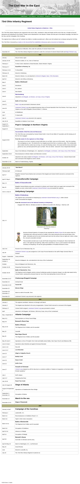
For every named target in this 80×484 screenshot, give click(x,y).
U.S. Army (40, 16)
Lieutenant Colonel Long (21, 107)
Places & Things (56, 16)
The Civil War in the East (24, 5)
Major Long (18, 104)
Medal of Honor (59, 232)
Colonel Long (18, 369)
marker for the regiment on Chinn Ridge (32, 139)
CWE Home (24, 16)
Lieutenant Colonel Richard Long (40, 188)
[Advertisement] (40, 471)
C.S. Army (32, 16)
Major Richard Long (71, 51)
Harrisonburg (19, 94)
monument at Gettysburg (57, 42)
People (48, 16)
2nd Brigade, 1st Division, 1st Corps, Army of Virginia (36, 97)
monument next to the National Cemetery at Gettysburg (36, 202)
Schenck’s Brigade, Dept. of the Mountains (47, 76)
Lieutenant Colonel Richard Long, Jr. (51, 197)
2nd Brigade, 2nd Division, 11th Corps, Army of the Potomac (47, 156)
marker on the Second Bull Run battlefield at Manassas (32, 42)
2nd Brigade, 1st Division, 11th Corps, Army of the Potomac (60, 151)
